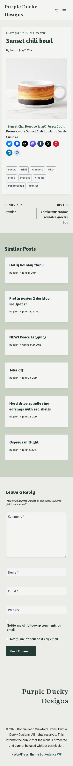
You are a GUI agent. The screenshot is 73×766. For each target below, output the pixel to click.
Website (14, 610)
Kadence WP (53, 754)
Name (13, 572)
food (11, 177)
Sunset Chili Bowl (20, 126)
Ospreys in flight (24, 442)
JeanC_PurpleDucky (51, 126)
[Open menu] (64, 10)
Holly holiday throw (26, 265)
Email (13, 591)
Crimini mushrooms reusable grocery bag (54, 213)
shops (30, 33)
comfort (37, 169)
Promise (19, 208)
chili (23, 169)
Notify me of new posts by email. (34, 639)
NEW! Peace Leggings (28, 337)
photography (15, 33)
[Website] (36, 610)
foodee (25, 177)
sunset (33, 185)
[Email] (36, 591)
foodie (39, 177)
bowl (12, 169)
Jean (12, 50)
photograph (16, 185)
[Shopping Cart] (56, 10)
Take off (16, 370)
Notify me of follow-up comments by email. (34, 627)
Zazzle (41, 33)
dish (51, 169)
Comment (16, 516)
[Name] (36, 572)
